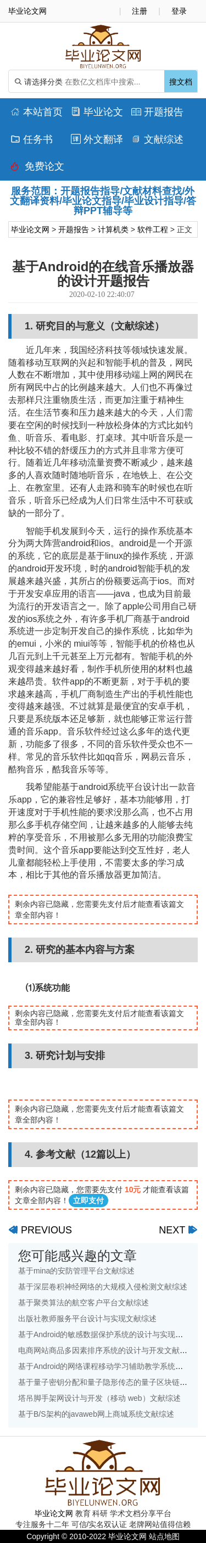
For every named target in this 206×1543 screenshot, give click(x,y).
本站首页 (36, 111)
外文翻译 (97, 139)
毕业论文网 (30, 229)
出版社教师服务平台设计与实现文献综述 (87, 1318)
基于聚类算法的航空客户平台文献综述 (83, 1302)
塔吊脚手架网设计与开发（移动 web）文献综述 (99, 1398)
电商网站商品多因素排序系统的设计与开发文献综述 (106, 1350)
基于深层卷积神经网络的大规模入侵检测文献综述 (102, 1286)
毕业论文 (97, 111)
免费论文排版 (37, 169)
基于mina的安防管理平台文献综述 (76, 1270)
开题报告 (157, 111)
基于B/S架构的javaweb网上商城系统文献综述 (96, 1414)
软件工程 (152, 229)
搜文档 (180, 81)
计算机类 (113, 229)
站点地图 (164, 1536)
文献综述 (157, 139)
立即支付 (88, 1200)
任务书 (31, 139)
